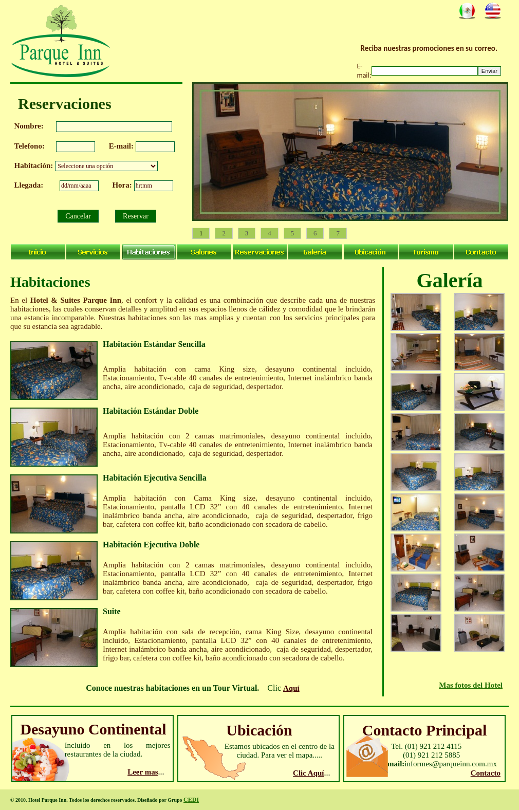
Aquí (291, 688)
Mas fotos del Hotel (471, 685)
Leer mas (142, 772)
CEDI (191, 799)
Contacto (486, 773)
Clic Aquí (308, 773)
